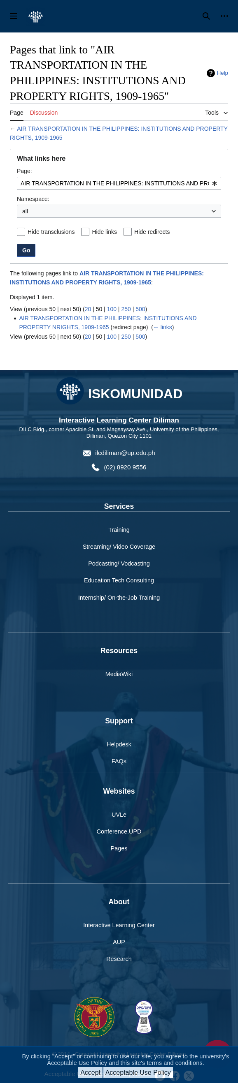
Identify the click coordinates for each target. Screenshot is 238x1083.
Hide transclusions (51, 232)
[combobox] (119, 183)
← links (162, 327)
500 (140, 309)
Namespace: (33, 199)
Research (119, 959)
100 (112, 309)
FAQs (119, 761)
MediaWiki (119, 674)
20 (88, 309)
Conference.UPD (119, 831)
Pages (119, 848)
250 (126, 309)
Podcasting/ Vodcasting (119, 563)
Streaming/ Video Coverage (119, 546)
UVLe (119, 814)
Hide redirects (152, 232)
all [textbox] (25, 211)
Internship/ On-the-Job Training (119, 597)
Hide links (104, 232)
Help (222, 73)
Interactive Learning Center (119, 925)
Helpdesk (119, 744)
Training (118, 529)
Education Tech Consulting (119, 580)
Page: (24, 171)
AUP (119, 942)
